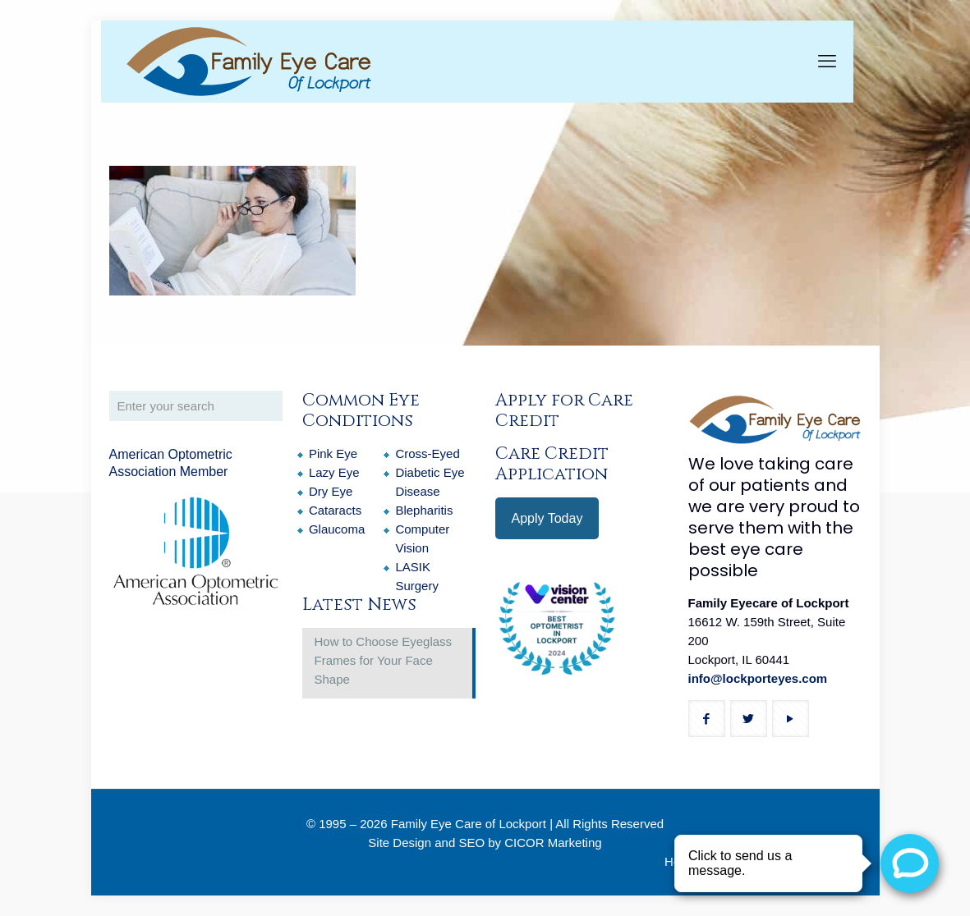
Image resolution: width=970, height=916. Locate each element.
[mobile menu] (827, 62)
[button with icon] (706, 718)
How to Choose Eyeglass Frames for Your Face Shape (384, 660)
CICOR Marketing (552, 843)
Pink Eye (333, 453)
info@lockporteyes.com (758, 678)
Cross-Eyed (427, 453)
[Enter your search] (196, 406)
